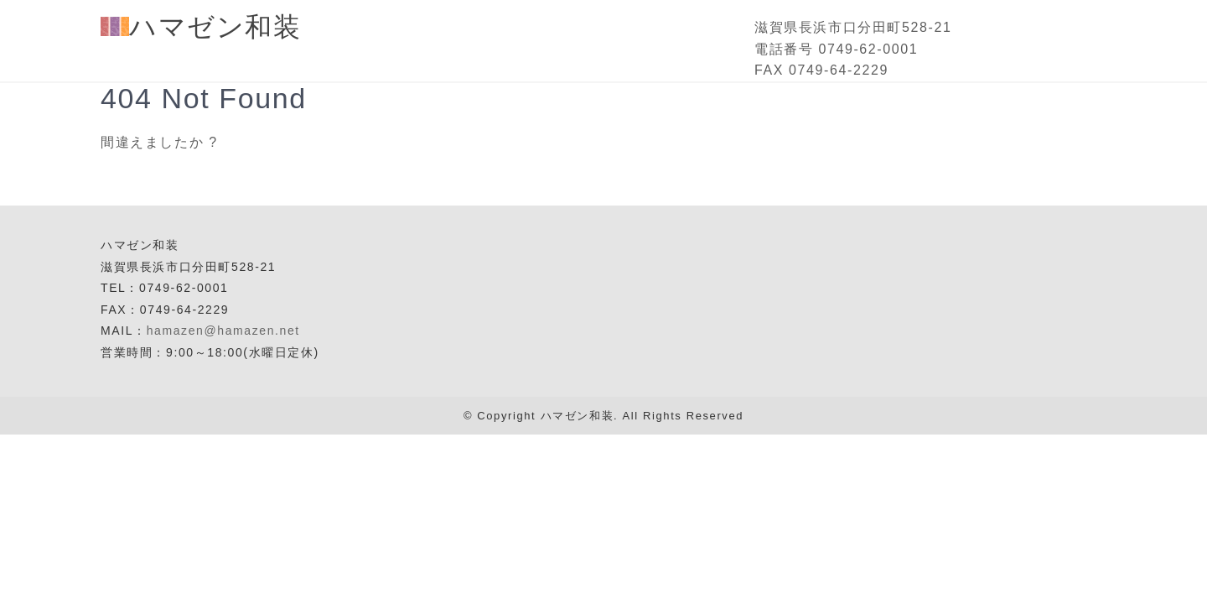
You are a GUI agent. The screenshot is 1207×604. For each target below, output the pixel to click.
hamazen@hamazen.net (223, 330)
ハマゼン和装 (201, 27)
